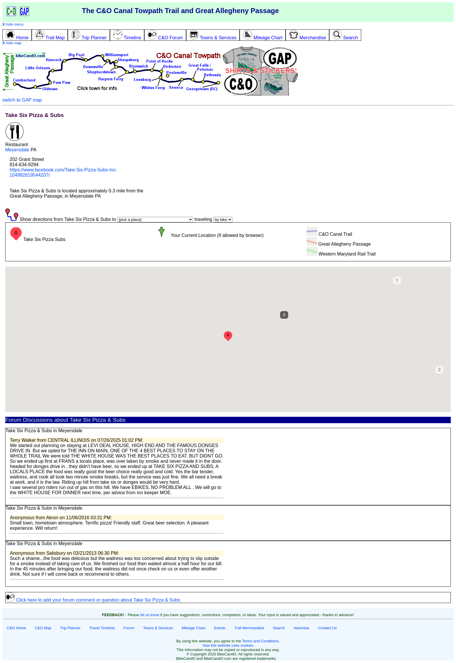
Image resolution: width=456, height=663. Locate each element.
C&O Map (43, 628)
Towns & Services (158, 628)
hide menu (13, 24)
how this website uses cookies (228, 645)
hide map (12, 43)
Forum (129, 628)
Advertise (301, 628)
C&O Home (16, 628)
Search (279, 628)
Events (220, 628)
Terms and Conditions (260, 641)
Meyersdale (17, 149)
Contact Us (327, 628)
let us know (149, 615)
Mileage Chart (193, 628)
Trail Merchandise (249, 628)
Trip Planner (70, 628)
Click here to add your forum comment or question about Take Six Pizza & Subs (93, 600)
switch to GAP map (22, 100)
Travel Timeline (102, 628)
